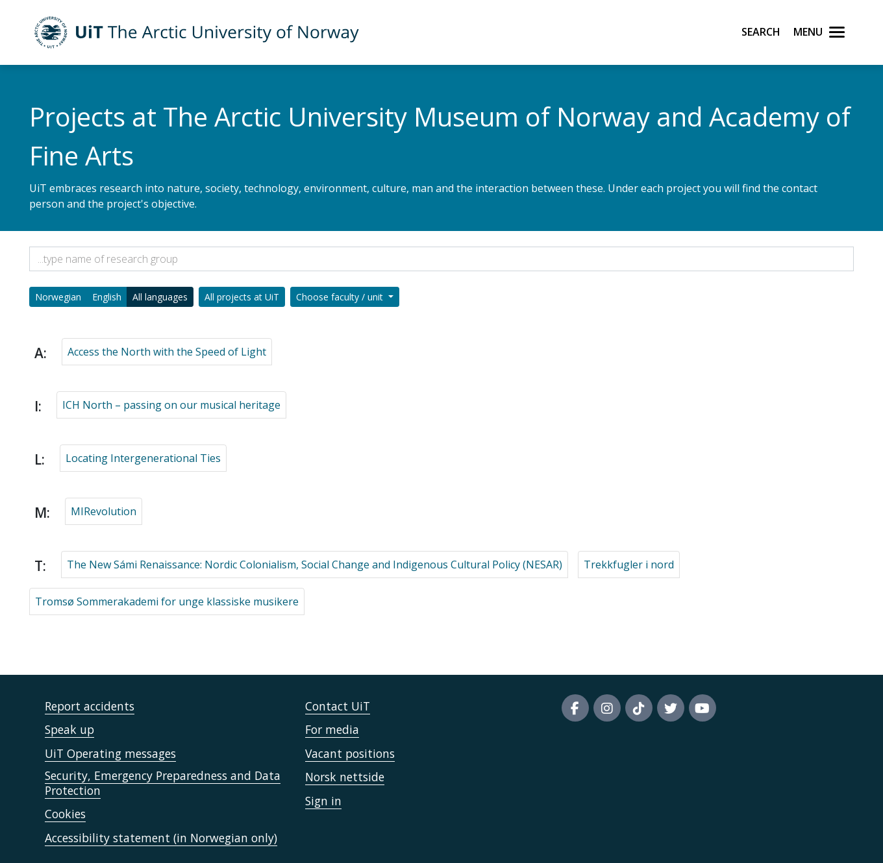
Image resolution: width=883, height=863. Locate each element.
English (106, 297)
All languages (160, 297)
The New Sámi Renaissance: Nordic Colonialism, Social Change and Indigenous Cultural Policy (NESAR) (314, 564)
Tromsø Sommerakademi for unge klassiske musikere (167, 601)
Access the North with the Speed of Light (167, 352)
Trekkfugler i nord (629, 564)
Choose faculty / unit (341, 297)
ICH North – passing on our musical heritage (171, 405)
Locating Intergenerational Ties (143, 458)
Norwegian (58, 297)
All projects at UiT (242, 297)
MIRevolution (103, 511)
